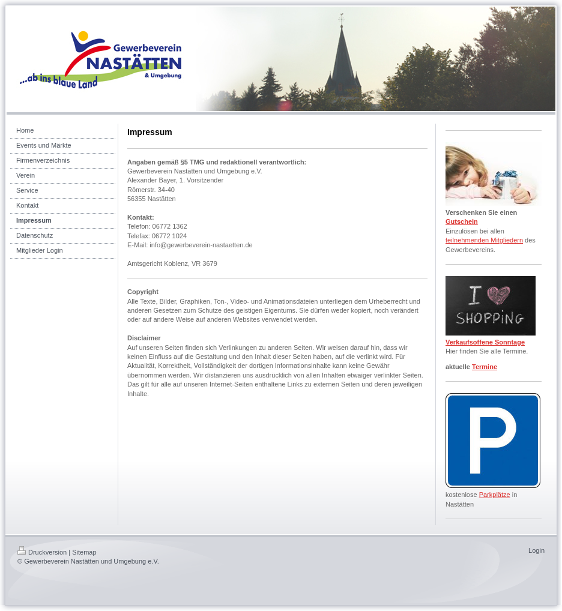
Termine (484, 366)
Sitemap (84, 552)
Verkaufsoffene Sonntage (485, 342)
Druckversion (42, 552)
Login (536, 550)
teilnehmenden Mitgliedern (484, 240)
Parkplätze (494, 494)
